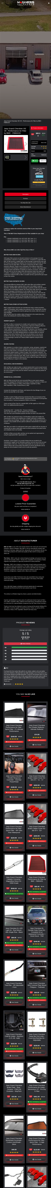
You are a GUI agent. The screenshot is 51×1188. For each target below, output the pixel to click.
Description (25, 194)
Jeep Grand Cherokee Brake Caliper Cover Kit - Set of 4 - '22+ (37, 828)
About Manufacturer (25, 207)
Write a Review (25, 643)
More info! (43, 142)
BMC (45, 151)
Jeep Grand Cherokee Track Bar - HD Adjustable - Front (14, 985)
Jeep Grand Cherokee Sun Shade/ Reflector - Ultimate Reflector (37, 727)
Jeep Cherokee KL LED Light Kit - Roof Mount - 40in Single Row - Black (14, 930)
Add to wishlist (43, 160)
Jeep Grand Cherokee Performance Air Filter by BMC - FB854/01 (37, 879)
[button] (26, 144)
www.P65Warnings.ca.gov (11, 459)
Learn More (40, 176)
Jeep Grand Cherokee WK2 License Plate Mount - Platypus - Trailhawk (37, 985)
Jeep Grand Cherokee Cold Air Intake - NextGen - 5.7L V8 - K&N (14, 1036)
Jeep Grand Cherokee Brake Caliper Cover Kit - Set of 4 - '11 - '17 (37, 778)
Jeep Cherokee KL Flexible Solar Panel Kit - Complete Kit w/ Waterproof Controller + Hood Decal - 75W (37, 932)
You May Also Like (25, 202)
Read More (25, 509)
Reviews (25, 198)
